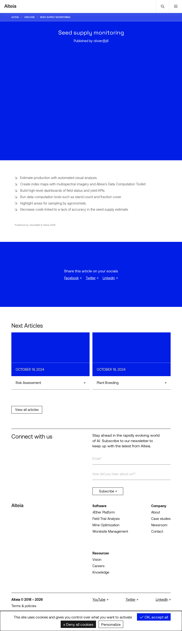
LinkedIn (162, 599)
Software (99, 506)
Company (158, 506)
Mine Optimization (105, 525)
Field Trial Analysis (106, 519)
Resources (100, 553)
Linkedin (109, 278)
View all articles (27, 410)
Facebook (71, 278)
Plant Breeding (107, 383)
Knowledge (100, 572)
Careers (98, 566)
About (155, 512)
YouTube (98, 599)
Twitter (91, 278)
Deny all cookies (78, 624)
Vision (96, 559)
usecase (29, 17)
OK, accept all (154, 617)
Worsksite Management (110, 531)
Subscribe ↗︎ (108, 491)
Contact (157, 531)
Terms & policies (23, 606)
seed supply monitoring (55, 17)
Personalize (111, 624)
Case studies (161, 519)
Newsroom (159, 525)
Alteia (15, 17)
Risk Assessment (28, 383)
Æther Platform (103, 512)
